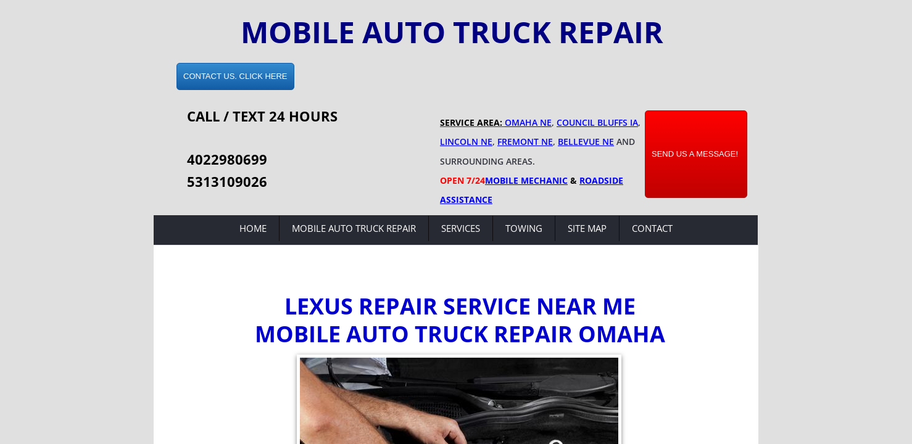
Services (460, 228)
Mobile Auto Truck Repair (354, 228)
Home (253, 228)
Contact (652, 228)
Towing (523, 228)
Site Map (587, 228)
